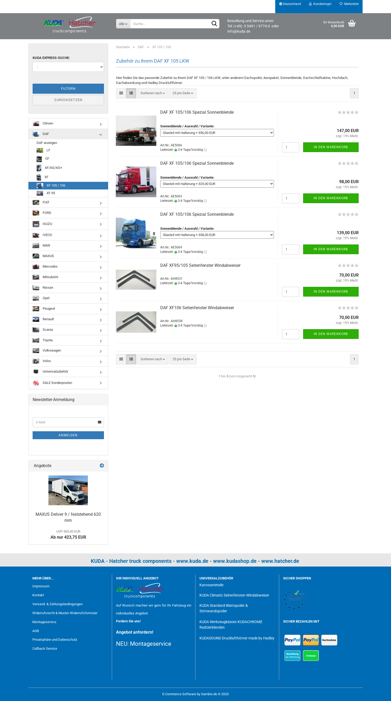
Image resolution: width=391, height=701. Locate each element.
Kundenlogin (320, 4)
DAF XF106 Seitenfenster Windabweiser (197, 307)
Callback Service (44, 648)
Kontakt (38, 595)
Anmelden (68, 435)
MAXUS (43, 256)
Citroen (43, 123)
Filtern (68, 89)
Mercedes (45, 266)
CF (43, 159)
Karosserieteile (211, 585)
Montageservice (44, 622)
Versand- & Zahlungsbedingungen (57, 604)
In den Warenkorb (331, 147)
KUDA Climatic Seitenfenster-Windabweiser (234, 595)
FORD (42, 213)
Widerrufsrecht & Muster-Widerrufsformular (64, 613)
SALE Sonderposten (52, 383)
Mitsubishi (45, 277)
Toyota (43, 340)
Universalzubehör (50, 371)
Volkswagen (47, 350)
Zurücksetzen (68, 100)
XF (42, 177)
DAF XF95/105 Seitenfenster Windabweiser (200, 265)
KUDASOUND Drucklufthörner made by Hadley (236, 638)
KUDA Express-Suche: (51, 58)
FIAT (41, 202)
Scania (43, 329)
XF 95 (46, 193)
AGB (35, 631)
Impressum (40, 586)
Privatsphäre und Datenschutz (54, 640)
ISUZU (42, 224)
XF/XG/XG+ (49, 168)
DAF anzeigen (47, 143)
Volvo (42, 361)
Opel (41, 298)
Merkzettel (349, 4)
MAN (41, 245)
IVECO (42, 235)
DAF (41, 134)
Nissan (43, 287)
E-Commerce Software (179, 694)
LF (43, 150)
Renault (43, 319)
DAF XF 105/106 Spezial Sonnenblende (197, 112)
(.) (205, 150)
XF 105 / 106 (51, 185)
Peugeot (44, 308)
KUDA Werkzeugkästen (218, 622)
